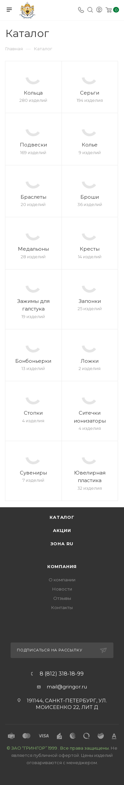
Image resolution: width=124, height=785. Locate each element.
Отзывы (62, 598)
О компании (62, 579)
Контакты (62, 607)
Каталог (62, 517)
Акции (62, 530)
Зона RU (62, 543)
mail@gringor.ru (67, 686)
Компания (62, 566)
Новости (62, 589)
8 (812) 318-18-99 (62, 674)
